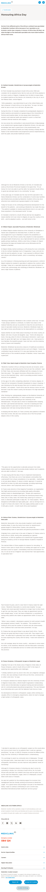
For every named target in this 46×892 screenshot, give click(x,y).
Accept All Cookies (31, 882)
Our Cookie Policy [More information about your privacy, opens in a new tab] (10, 877)
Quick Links (4, 847)
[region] (23, 881)
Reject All (15, 882)
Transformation (6, 10)
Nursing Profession (7, 868)
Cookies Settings (23, 888)
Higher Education (6, 862)
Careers (3, 857)
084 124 (6, 841)
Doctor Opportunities (8, 852)
